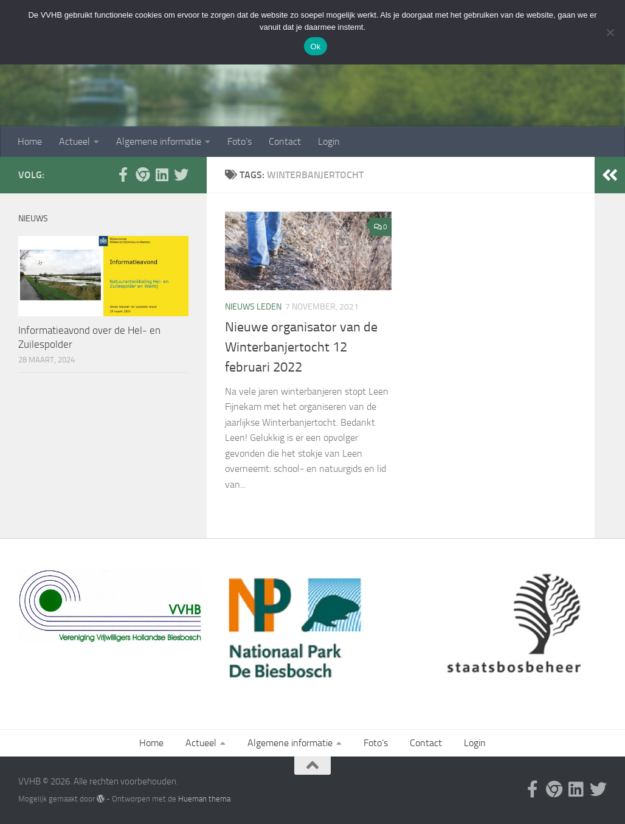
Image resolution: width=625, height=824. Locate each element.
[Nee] (610, 32)
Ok (315, 46)
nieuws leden (253, 307)
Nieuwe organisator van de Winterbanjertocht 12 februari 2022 (301, 347)
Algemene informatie (158, 141)
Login (329, 141)
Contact (285, 141)
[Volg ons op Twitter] (181, 174)
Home (30, 141)
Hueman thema (204, 798)
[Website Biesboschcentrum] (142, 174)
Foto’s (239, 141)
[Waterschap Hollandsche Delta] (161, 174)
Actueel (74, 141)
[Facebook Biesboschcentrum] (123, 174)
